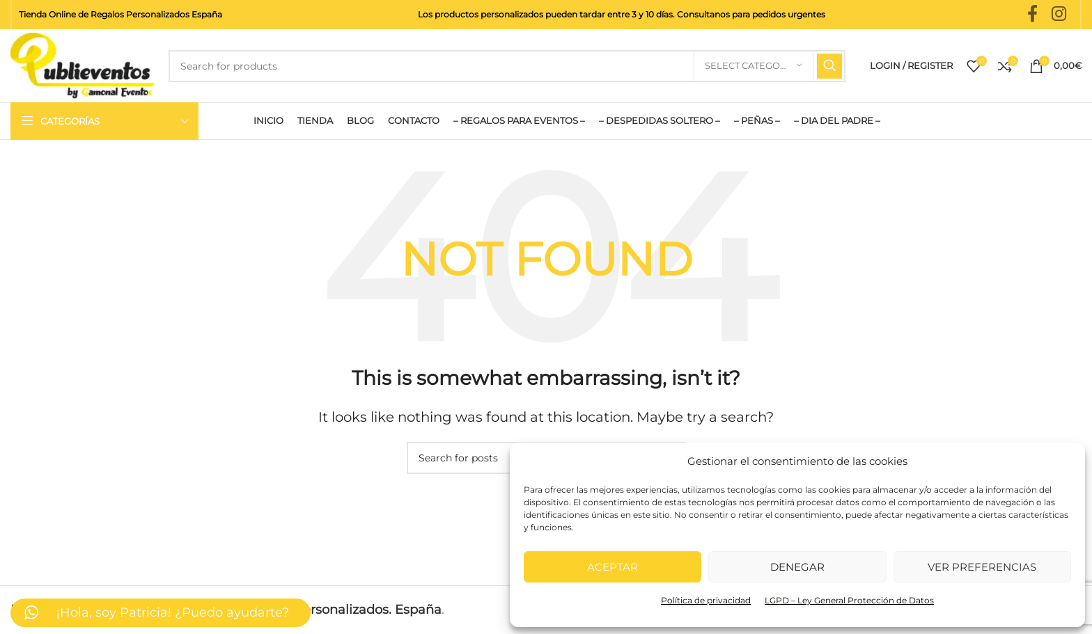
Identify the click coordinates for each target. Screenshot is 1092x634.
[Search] (507, 66)
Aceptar (612, 566)
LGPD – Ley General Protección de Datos (849, 600)
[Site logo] (82, 64)
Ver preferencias (982, 566)
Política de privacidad (706, 600)
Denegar (797, 566)
